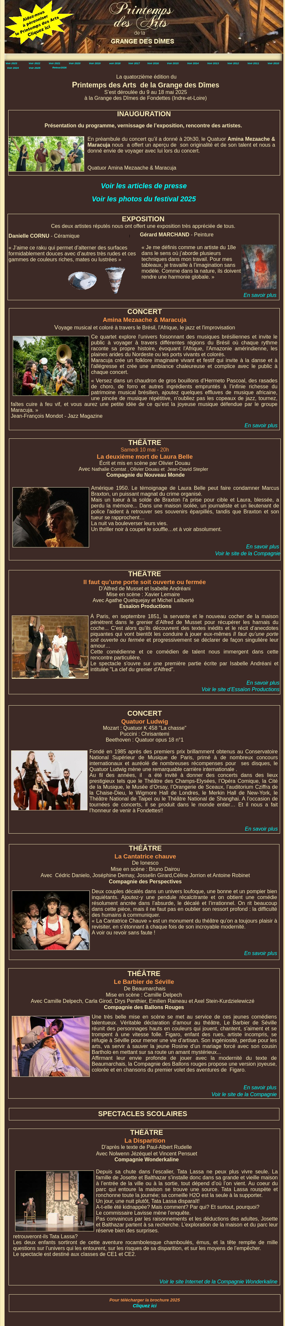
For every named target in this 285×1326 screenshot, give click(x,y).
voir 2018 (115, 63)
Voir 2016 (153, 63)
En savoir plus (261, 425)
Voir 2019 (94, 63)
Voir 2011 (253, 63)
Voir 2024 (13, 67)
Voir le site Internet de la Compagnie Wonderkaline (219, 1281)
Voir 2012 (233, 63)
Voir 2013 (213, 63)
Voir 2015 (173, 63)
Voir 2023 (11, 63)
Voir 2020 (74, 63)
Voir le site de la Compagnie (247, 553)
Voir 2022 (34, 63)
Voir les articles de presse (144, 186)
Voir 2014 (193, 63)
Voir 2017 (134, 63)
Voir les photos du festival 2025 (144, 199)
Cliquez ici (145, 1305)
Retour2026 (59, 67)
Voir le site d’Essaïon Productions (240, 689)
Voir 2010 (273, 63)
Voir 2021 (54, 63)
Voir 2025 (34, 67)
